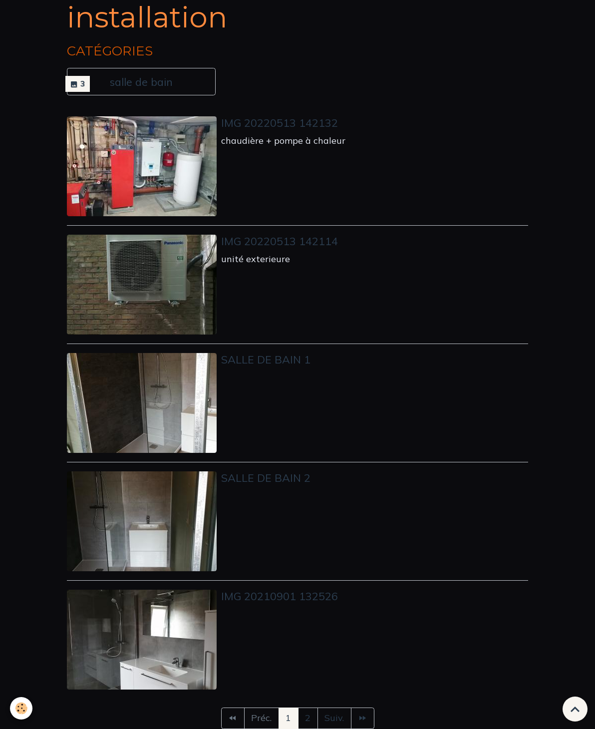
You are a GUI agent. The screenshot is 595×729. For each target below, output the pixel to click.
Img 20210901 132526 (279, 596)
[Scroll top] (575, 709)
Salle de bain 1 (265, 359)
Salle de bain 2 (265, 477)
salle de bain (141, 81)
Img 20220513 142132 (279, 122)
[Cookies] (21, 708)
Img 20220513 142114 (279, 241)
